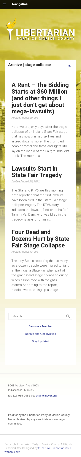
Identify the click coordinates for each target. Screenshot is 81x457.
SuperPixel (44, 448)
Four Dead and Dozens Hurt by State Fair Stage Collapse (40, 238)
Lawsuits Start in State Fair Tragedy (36, 172)
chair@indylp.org (46, 395)
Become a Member (40, 326)
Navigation (20, 4)
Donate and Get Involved (40, 333)
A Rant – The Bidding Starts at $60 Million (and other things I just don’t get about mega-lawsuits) (40, 98)
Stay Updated (40, 341)
